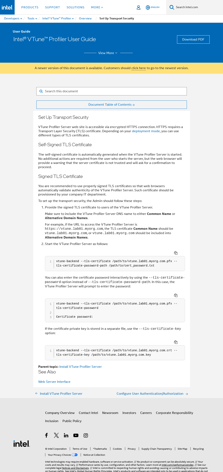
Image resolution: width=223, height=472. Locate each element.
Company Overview (60, 396)
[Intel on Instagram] (86, 419)
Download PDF (193, 39)
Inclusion (51, 404)
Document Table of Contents (109, 105)
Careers (146, 396)
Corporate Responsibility (174, 396)
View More (108, 53)
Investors (129, 396)
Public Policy (72, 404)
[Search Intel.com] (198, 7)
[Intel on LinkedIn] (66, 419)
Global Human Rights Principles (94, 454)
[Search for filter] (111, 91)
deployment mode (146, 131)
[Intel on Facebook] (46, 419)
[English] (153, 7)
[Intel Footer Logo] (21, 426)
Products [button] (29, 7)
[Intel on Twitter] (56, 419)
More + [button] (97, 7)
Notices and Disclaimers (75, 451)
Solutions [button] (75, 7)
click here (138, 68)
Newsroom (110, 396)
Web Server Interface (54, 365)
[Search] (171, 7)
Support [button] (52, 7)
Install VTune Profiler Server (80, 350)
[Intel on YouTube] (76, 419)
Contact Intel (88, 396)
